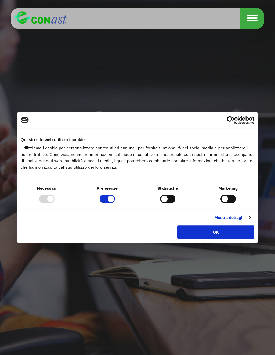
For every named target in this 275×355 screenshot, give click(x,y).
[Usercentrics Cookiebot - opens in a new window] (230, 120)
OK (216, 232)
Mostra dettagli (228, 218)
